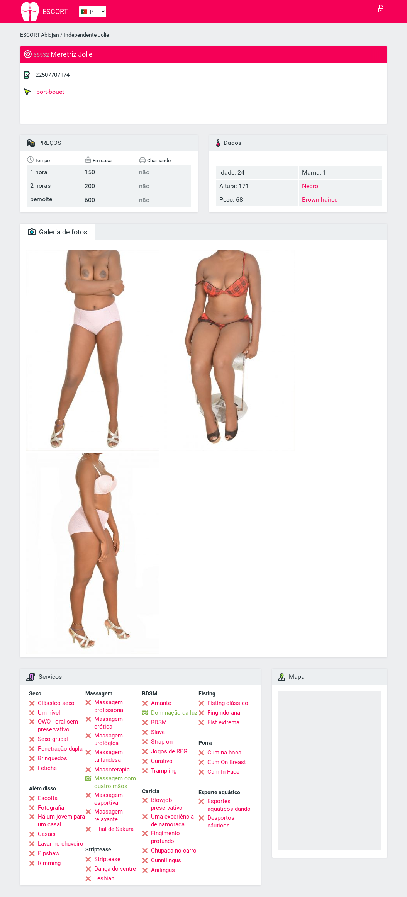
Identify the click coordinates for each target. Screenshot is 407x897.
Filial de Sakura (114, 829)
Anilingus (163, 869)
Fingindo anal (224, 712)
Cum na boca (224, 752)
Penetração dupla (60, 748)
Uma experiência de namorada (172, 820)
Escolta (48, 798)
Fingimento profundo (165, 837)
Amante (161, 703)
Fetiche (47, 767)
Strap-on (162, 741)
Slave (158, 732)
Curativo (162, 761)
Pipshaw (48, 853)
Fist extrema (223, 722)
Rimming (49, 863)
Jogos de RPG (169, 751)
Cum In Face (223, 771)
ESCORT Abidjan (39, 35)
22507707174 (53, 74)
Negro (310, 186)
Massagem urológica (108, 739)
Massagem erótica (108, 722)
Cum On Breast (226, 762)
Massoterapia (112, 769)
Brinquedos (52, 758)
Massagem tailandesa (108, 756)
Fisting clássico (227, 703)
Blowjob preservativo (167, 804)
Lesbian (104, 878)
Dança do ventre (115, 868)
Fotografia (51, 807)
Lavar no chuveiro (60, 843)
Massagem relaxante (108, 815)
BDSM (159, 722)
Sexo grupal (53, 739)
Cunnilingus (166, 860)
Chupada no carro (174, 850)
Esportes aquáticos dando (229, 805)
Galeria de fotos (57, 232)
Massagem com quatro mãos (115, 782)
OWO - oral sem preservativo (58, 725)
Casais (47, 834)
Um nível (49, 712)
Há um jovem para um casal (61, 820)
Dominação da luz (174, 712)
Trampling (163, 770)
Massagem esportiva (108, 799)
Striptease (107, 859)
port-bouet (44, 92)
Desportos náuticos (220, 821)
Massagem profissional (109, 706)
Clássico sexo (56, 703)
